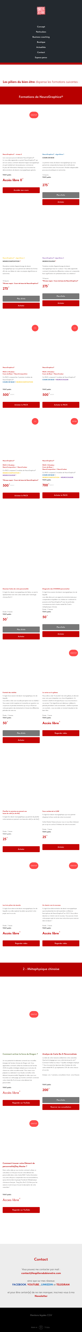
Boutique (41, 42)
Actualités (41, 47)
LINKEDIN (47, 1284)
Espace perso (41, 57)
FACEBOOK (19, 1284)
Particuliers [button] (41, 32)
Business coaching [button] (41, 37)
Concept (41, 26)
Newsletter (41, 1296)
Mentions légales (38, 1315)
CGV (49, 1315)
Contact (41, 52)
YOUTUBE (33, 1284)
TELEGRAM (63, 1284)
